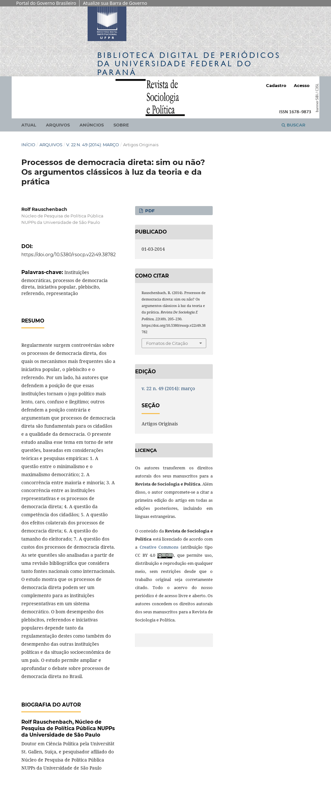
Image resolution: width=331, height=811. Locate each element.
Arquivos (58, 124)
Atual (28, 124)
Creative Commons (159, 547)
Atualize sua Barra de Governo (115, 3)
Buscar (293, 124)
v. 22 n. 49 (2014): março (92, 144)
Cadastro (276, 85)
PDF (149, 210)
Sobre (121, 124)
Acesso (302, 85)
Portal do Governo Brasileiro (46, 3)
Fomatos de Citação (167, 343)
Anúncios (92, 124)
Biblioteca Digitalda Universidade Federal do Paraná (189, 63)
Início (28, 144)
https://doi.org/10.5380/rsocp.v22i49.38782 (68, 255)
